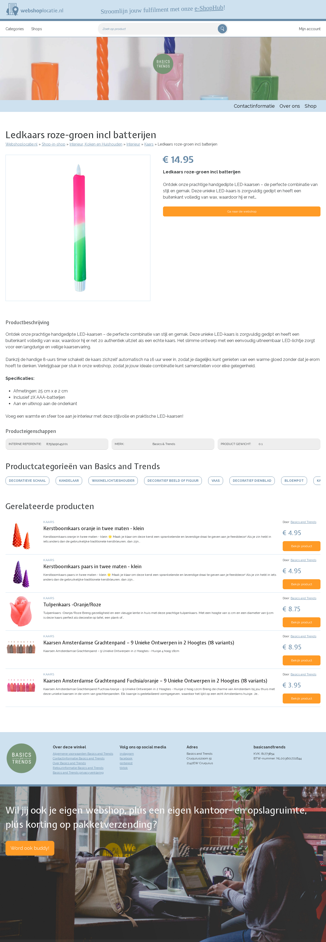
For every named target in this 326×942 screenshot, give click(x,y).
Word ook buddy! (29, 848)
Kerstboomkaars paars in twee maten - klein (92, 566)
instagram (127, 753)
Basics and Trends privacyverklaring (78, 772)
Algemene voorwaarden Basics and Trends (83, 753)
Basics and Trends (303, 522)
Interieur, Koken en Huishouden (96, 144)
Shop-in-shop (53, 144)
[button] (78, 298)
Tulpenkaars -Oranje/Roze (72, 604)
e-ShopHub (208, 8)
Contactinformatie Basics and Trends (78, 758)
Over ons (290, 106)
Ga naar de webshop (241, 211)
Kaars (149, 144)
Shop (311, 106)
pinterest (126, 763)
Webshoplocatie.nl (22, 144)
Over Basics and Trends (69, 763)
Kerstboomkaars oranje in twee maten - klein (93, 528)
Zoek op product (114, 29)
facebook (126, 758)
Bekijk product (301, 546)
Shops (36, 29)
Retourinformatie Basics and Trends (78, 768)
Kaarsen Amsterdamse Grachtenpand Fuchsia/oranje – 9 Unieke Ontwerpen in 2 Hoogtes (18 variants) (155, 680)
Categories (15, 29)
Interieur (133, 144)
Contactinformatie (254, 106)
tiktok (124, 768)
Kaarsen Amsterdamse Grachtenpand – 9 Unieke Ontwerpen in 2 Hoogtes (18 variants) (139, 642)
